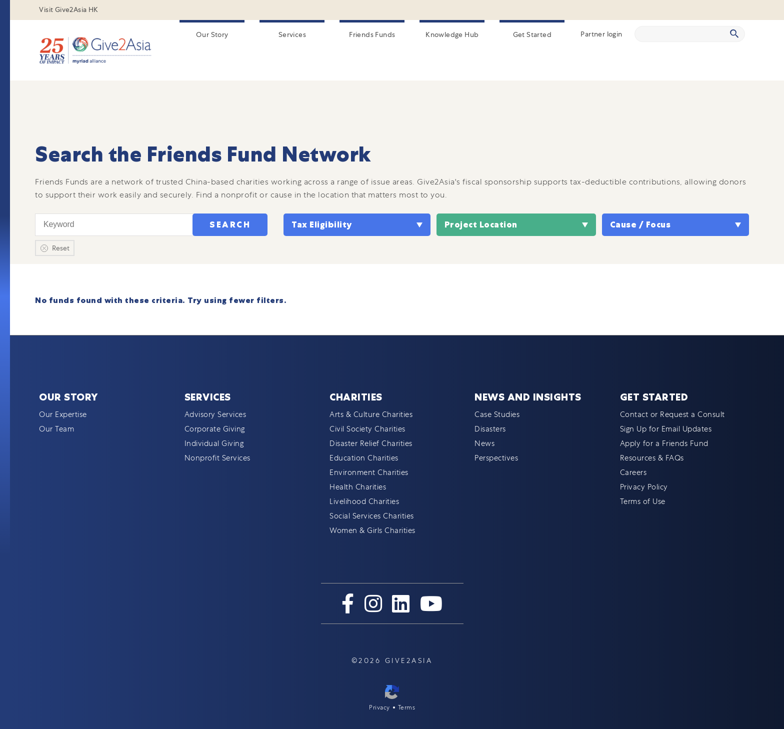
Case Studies (497, 415)
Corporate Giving (214, 429)
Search (230, 224)
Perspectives (496, 458)
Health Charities (358, 487)
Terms (407, 708)
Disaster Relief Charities (371, 443)
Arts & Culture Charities (371, 415)
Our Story (212, 34)
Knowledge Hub (452, 34)
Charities (356, 397)
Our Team (56, 429)
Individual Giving (214, 443)
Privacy (379, 708)
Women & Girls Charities (373, 531)
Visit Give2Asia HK (68, 9)
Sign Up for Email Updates (666, 429)
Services (292, 34)
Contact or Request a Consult (672, 415)
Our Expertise (63, 415)
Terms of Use (643, 501)
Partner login (601, 34)
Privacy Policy (644, 487)
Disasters (490, 429)
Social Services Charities (372, 516)
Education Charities (364, 458)
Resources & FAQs (652, 458)
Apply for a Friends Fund (664, 443)
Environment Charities (369, 473)
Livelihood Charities (364, 501)
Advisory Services (215, 415)
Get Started (532, 34)
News (484, 443)
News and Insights (528, 397)
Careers (633, 473)
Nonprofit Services (217, 458)
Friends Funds (372, 34)
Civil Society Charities (368, 429)
